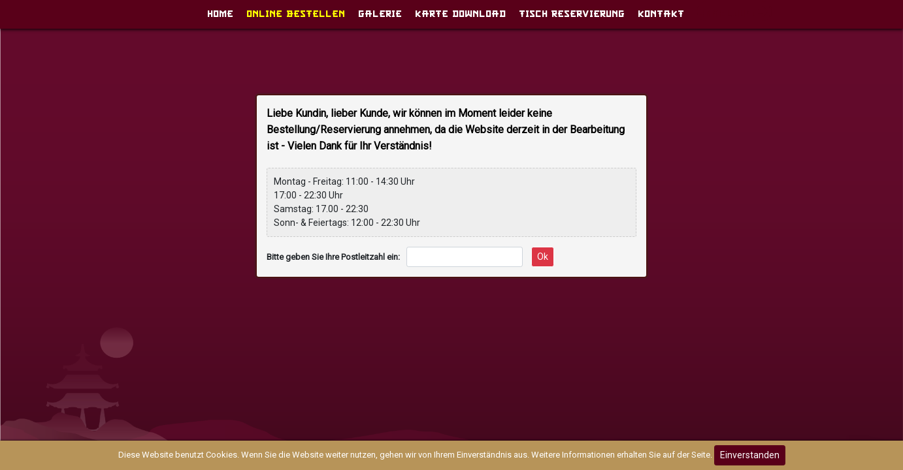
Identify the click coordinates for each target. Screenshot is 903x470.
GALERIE (380, 11)
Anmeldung (734, 10)
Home (220, 11)
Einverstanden (750, 455)
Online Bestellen (295, 11)
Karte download (460, 11)
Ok (542, 256)
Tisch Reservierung (572, 11)
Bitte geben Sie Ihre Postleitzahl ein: (333, 257)
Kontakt (661, 11)
